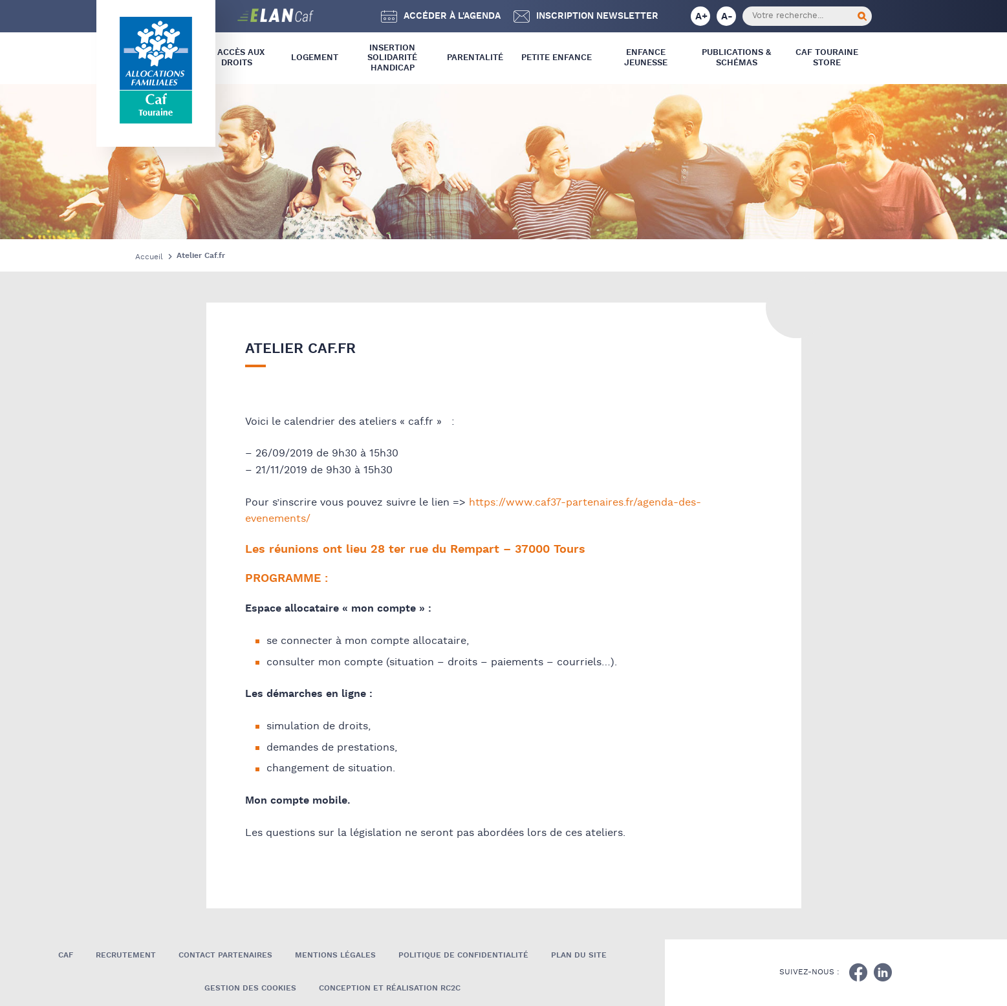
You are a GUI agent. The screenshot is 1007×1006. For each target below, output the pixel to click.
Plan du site (579, 955)
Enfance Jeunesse (645, 58)
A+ (701, 16)
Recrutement (126, 955)
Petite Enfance (556, 57)
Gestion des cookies (250, 988)
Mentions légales (335, 955)
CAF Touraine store (827, 58)
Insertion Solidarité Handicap (392, 58)
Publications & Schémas (736, 58)
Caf (65, 955)
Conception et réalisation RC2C (389, 988)
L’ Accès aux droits (236, 58)
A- (727, 16)
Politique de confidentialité (463, 955)
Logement (314, 57)
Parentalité (475, 57)
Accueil (149, 257)
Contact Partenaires (225, 955)
